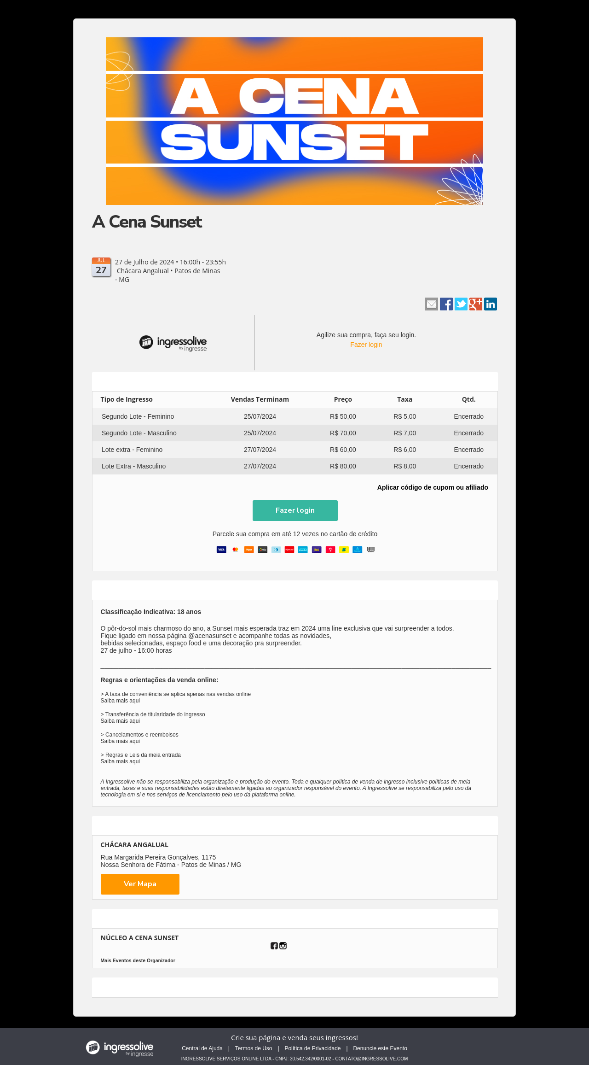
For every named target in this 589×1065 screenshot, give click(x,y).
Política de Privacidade (312, 1048)
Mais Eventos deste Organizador (138, 960)
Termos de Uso (253, 1048)
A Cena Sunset (147, 222)
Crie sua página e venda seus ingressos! (294, 1037)
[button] (295, 510)
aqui (134, 700)
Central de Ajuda (202, 1048)
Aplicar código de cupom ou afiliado (432, 487)
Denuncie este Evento (380, 1048)
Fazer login (366, 344)
